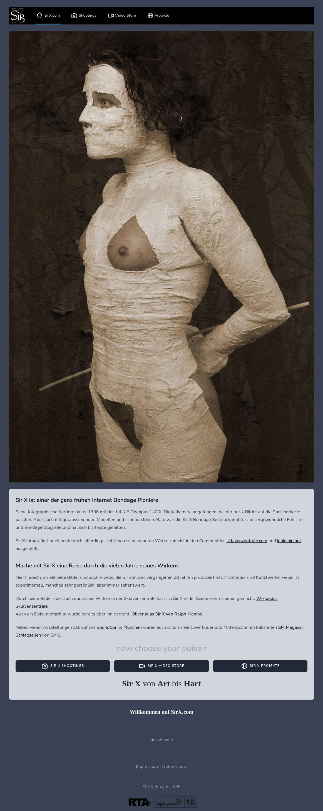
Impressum (147, 767)
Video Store (122, 15)
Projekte (158, 15)
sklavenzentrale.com (247, 541)
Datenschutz (174, 767)
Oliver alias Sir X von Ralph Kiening (166, 614)
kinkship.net (289, 541)
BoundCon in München (119, 627)
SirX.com (48, 15)
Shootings (83, 15)
